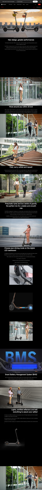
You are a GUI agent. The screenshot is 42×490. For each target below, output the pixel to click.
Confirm (35, 1)
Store (39, 4)
